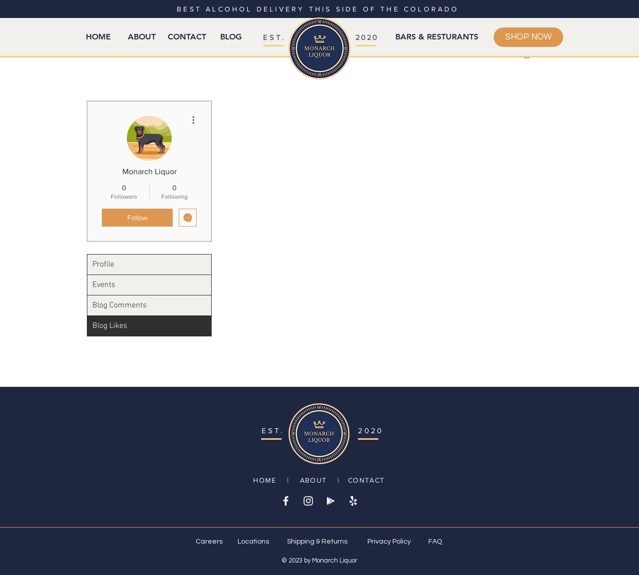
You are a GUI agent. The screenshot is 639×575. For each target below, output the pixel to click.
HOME (264, 480)
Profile (103, 265)
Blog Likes (109, 326)
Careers (209, 541)
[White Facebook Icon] (286, 501)
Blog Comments (119, 305)
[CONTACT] (187, 37)
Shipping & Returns (317, 541)
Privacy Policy (389, 541)
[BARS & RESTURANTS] (436, 37)
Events (103, 285)
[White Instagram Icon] (308, 501)
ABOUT (313, 480)
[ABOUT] (142, 37)
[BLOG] (231, 37)
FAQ (435, 541)
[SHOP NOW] (528, 37)
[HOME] (98, 37)
